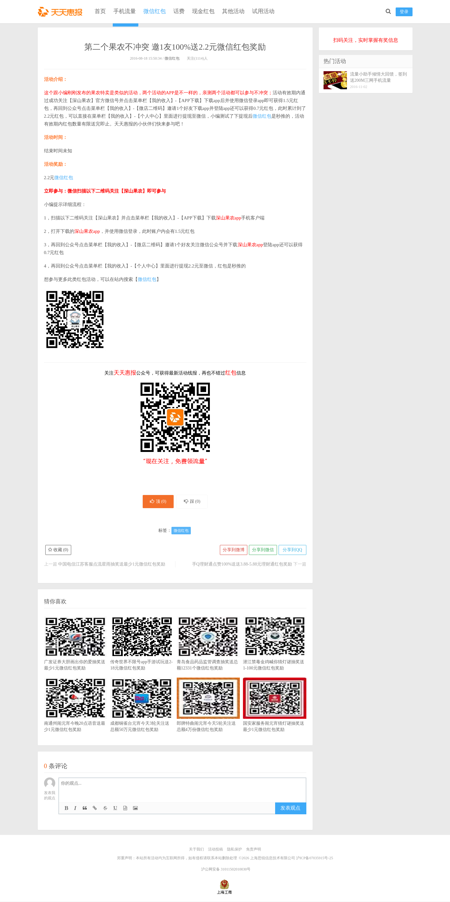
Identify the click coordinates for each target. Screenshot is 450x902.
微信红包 (154, 11)
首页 (100, 11)
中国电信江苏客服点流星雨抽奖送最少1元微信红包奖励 (111, 564)
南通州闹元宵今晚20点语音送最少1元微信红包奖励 (75, 715)
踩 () (193, 501)
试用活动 (263, 11)
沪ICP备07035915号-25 (314, 858)
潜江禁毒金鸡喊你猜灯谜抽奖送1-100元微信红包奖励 (274, 653)
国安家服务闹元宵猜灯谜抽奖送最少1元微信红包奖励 (274, 715)
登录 (404, 11)
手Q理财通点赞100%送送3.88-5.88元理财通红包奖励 (242, 564)
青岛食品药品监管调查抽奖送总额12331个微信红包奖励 (208, 653)
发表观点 (290, 808)
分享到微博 (233, 550)
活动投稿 (215, 850)
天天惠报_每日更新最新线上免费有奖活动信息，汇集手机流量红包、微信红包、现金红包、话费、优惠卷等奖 (61, 11)
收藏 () (58, 550)
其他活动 (233, 11)
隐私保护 (234, 850)
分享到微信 (263, 550)
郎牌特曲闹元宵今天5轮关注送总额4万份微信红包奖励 (208, 715)
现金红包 (203, 11)
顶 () (157, 501)
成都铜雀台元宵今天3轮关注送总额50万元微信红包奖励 (142, 715)
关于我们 (196, 850)
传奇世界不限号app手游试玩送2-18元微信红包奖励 (142, 653)
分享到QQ (292, 550)
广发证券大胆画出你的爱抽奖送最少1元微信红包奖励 (75, 653)
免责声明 (253, 850)
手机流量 (124, 11)
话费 (179, 11)
